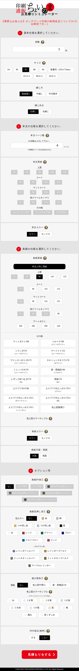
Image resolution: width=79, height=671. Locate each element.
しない (44, 637)
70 (27, 172)
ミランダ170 (20, 352)
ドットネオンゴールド (56, 558)
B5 (17, 69)
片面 (34, 456)
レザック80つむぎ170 (20, 380)
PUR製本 (53, 94)
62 (33, 202)
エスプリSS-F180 (21, 388)
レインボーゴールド (55, 551)
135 (64, 172)
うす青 (28, 600)
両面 (45, 456)
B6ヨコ (39, 76)
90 (39, 172)
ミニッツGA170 (20, 371)
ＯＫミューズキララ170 (58, 361)
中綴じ (39, 94)
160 (20, 326)
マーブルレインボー (39, 565)
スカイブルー (30, 540)
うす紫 (34, 608)
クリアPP (22, 486)
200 (45, 326)
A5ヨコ (26, 76)
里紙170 (58, 380)
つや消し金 (21, 525)
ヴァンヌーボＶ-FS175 (20, 361)
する (33, 637)
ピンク (52, 540)
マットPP (37, 486)
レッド (27, 533)
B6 (34, 69)
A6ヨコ (52, 76)
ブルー (66, 533)
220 (58, 326)
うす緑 (16, 608)
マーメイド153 (58, 352)
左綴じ (33, 111)
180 (33, 326)
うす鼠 (65, 600)
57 (20, 202)
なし (9, 486)
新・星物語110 (59, 585)
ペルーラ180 (58, 343)
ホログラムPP (59, 486)
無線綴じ (26, 94)
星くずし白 (48, 615)
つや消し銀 (44, 525)
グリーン (47, 533)
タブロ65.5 (61, 212)
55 (14, 172)
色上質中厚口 (39, 585)
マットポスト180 (21, 341)
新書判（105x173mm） (61, 69)
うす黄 (47, 600)
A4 (8, 69)
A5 (25, 69)
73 (20, 182)
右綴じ (46, 111)
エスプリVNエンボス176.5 (58, 390)
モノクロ (45, 234)
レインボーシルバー (24, 551)
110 (52, 172)
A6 (43, 69)
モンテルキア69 (42, 212)
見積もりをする (39, 654)
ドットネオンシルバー (22, 558)
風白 (28, 615)
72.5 (46, 202)
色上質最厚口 (58, 407)
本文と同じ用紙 (39, 266)
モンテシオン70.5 (21, 212)
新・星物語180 (58, 371)
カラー (32, 234)
